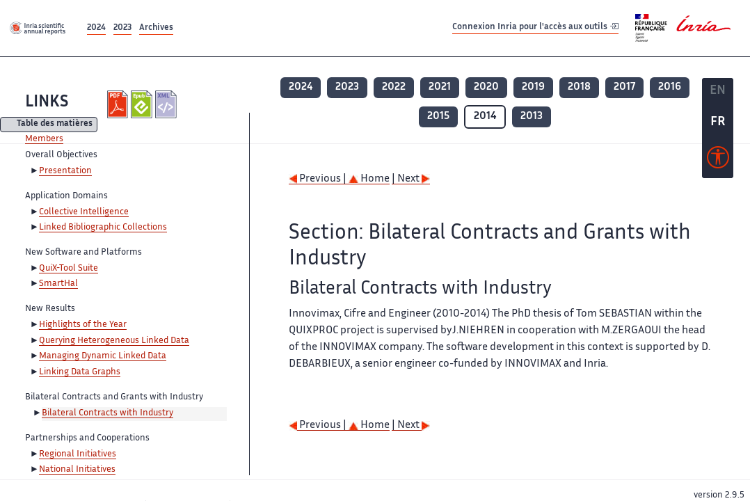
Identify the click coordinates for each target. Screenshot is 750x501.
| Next (411, 179)
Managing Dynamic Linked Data (102, 356)
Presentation (65, 171)
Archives (156, 28)
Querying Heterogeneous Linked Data (114, 341)
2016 (669, 87)
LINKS (46, 102)
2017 (624, 87)
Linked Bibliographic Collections (103, 227)
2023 (122, 28)
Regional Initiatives (77, 454)
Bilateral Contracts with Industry (107, 413)
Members (44, 139)
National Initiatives (77, 470)
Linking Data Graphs (79, 372)
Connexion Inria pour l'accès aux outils (535, 27)
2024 (96, 28)
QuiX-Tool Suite (68, 268)
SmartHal (58, 284)
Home (369, 179)
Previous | (319, 179)
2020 (486, 87)
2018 (579, 87)
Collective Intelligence (84, 212)
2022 (394, 87)
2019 (533, 87)
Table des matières (55, 125)
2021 (440, 87)
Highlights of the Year (83, 325)
